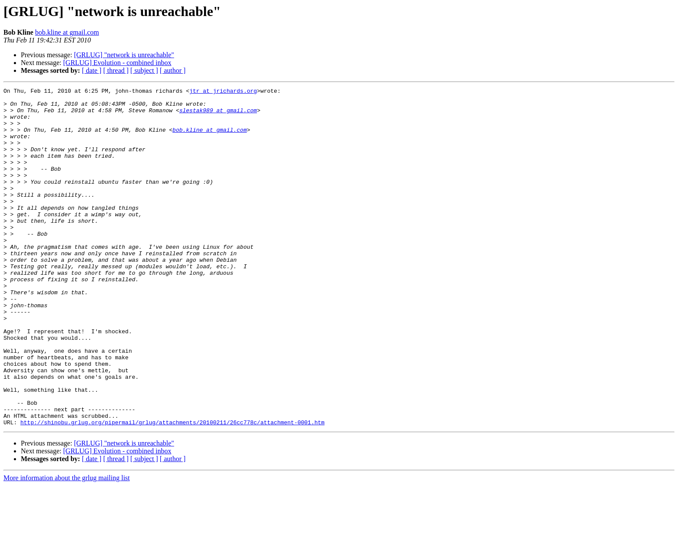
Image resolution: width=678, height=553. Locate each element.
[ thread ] (116, 70)
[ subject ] (144, 70)
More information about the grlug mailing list (66, 545)
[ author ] (173, 70)
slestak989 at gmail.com (218, 115)
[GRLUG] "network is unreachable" (124, 55)
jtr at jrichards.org (223, 92)
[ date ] (91, 70)
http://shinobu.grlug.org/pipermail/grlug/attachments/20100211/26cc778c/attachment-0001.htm (172, 490)
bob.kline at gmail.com (67, 32)
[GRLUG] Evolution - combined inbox (117, 62)
